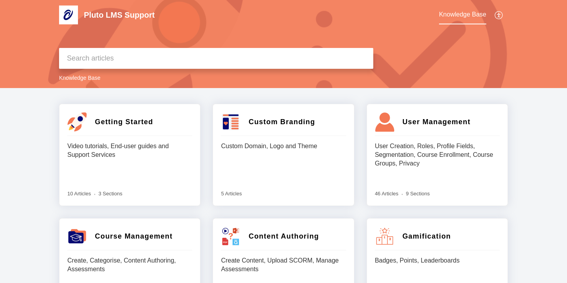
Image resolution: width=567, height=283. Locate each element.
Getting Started (124, 122)
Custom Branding (281, 122)
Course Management (133, 236)
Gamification (426, 236)
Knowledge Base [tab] (462, 14)
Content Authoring (283, 236)
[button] (499, 15)
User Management (436, 122)
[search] (216, 58)
